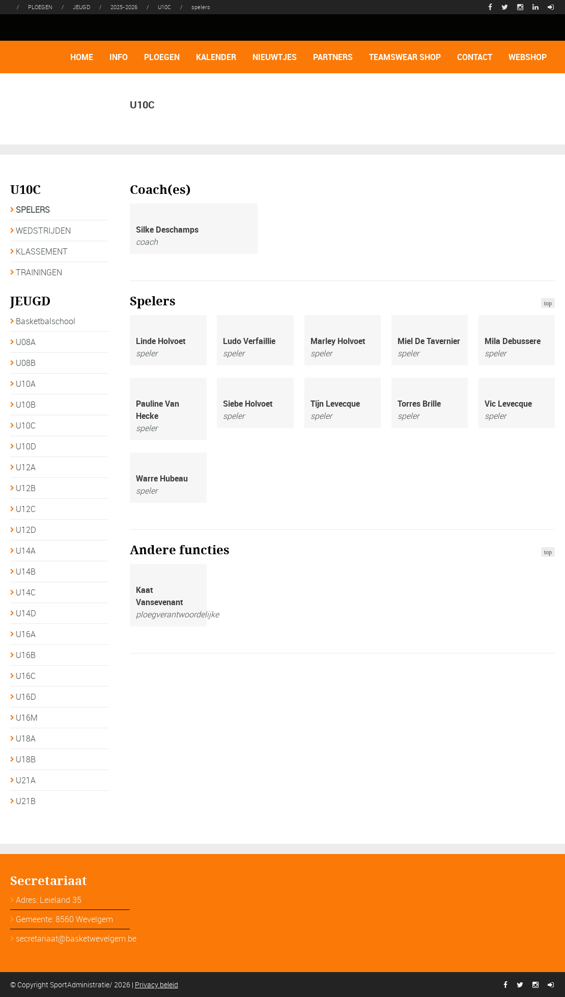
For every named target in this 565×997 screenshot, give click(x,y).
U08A (26, 342)
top (548, 303)
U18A (26, 738)
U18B (26, 759)
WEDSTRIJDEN (43, 230)
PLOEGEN (162, 57)
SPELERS (33, 209)
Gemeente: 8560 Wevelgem (64, 919)
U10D (26, 446)
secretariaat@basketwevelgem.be (76, 938)
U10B (26, 404)
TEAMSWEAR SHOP (405, 57)
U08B (26, 362)
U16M (27, 717)
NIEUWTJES (274, 57)
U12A (26, 467)
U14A (26, 550)
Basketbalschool (45, 321)
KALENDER (216, 57)
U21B (26, 801)
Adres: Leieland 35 (48, 899)
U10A (26, 383)
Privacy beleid (156, 984)
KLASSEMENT (42, 251)
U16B (26, 655)
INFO (118, 57)
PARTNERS (333, 57)
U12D (26, 529)
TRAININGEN (39, 272)
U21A (26, 780)
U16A (26, 634)
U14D (26, 613)
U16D (26, 696)
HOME (81, 57)
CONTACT (474, 57)
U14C (26, 592)
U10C (26, 425)
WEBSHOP (527, 57)
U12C (26, 509)
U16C (26, 675)
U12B (26, 488)
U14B (26, 571)
